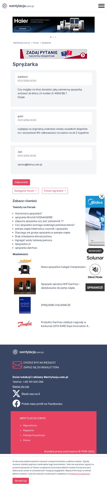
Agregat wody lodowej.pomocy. (34, 240)
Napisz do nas (21, 386)
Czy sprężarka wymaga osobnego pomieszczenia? (45, 224)
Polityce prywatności (79, 474)
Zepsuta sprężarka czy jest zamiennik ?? (39, 221)
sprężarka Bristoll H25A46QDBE (34, 217)
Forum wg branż (54, 190)
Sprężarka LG (23, 244)
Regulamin (28, 430)
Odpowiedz (21, 182)
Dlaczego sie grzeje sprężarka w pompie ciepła (42, 232)
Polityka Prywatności (34, 435)
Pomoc (27, 440)
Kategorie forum (25, 190)
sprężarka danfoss (26, 247)
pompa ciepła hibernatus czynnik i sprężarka (41, 228)
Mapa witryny (30, 425)
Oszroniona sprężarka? (28, 213)
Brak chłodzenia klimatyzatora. (33, 236)
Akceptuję (21, 480)
